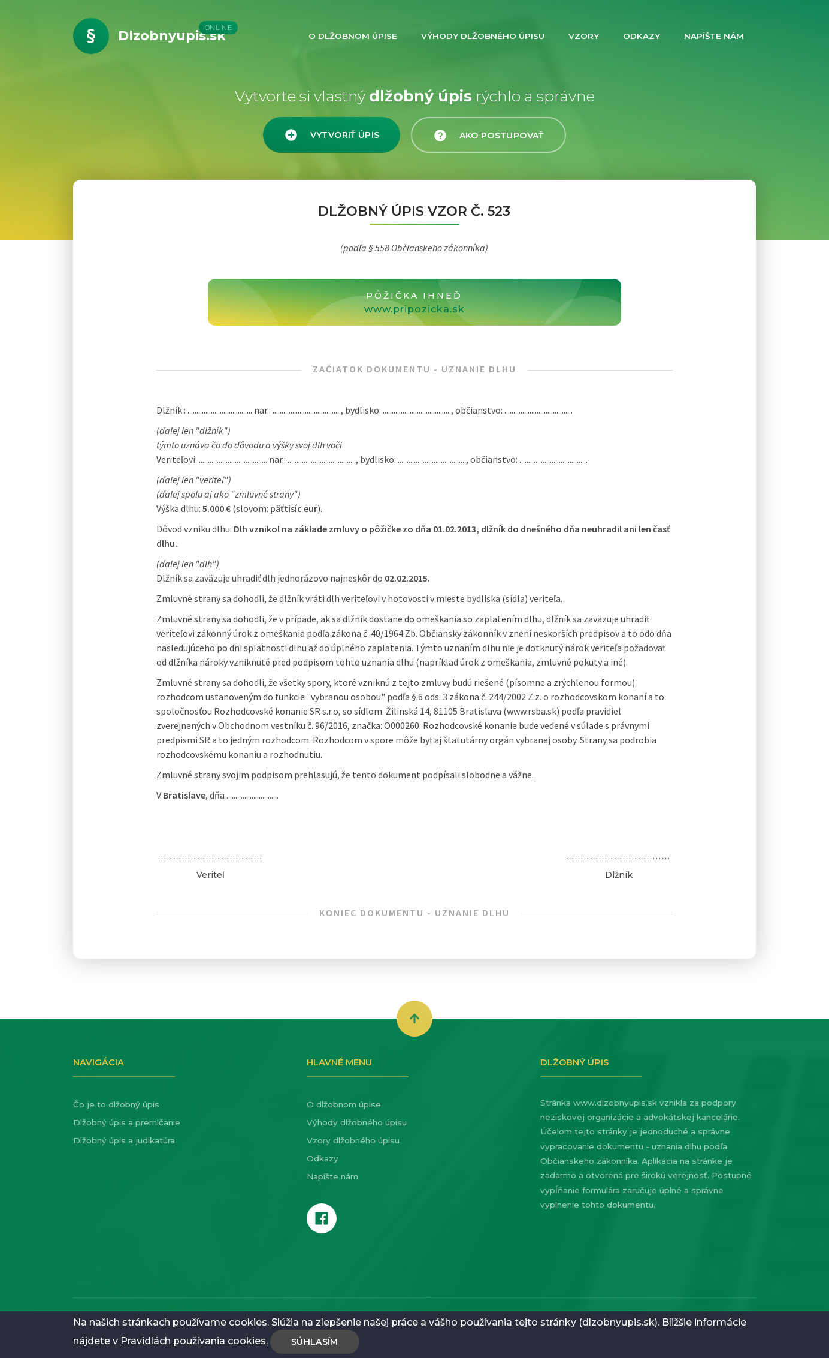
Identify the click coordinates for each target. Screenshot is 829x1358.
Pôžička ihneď (414, 303)
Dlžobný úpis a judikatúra (124, 1140)
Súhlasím (314, 1341)
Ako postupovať (488, 135)
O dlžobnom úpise (344, 1104)
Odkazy (322, 1158)
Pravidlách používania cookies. (194, 1341)
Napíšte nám (332, 1176)
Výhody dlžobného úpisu (357, 1122)
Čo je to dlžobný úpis (116, 1104)
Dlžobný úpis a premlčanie (126, 1122)
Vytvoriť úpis (331, 135)
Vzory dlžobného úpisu (353, 1140)
